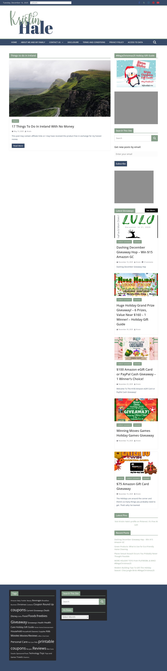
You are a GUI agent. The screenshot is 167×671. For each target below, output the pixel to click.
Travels (15, 121)
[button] (62, 42)
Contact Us (55, 42)
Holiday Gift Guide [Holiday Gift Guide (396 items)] (25, 627)
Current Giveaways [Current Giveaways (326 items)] (34, 610)
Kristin (29, 131)
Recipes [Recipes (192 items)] (29, 649)
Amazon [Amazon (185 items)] (14, 600)
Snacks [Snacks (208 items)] (13, 653)
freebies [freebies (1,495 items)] (42, 616)
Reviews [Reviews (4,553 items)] (39, 648)
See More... (151, 210)
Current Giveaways (124, 242)
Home (14, 42)
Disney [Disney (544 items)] (14, 616)
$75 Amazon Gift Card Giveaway (133, 486)
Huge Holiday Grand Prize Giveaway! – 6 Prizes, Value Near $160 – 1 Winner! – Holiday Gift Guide (135, 314)
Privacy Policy (116, 42)
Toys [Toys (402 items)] (42, 653)
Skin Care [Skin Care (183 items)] (50, 649)
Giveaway (137, 242)
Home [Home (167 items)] (36, 627)
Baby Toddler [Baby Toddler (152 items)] (21, 601)
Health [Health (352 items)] (41, 622)
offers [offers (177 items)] (40, 636)
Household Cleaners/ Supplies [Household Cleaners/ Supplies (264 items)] (34, 631)
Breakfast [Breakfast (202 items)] (45, 600)
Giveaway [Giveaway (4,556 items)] (19, 621)
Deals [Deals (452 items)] (46, 610)
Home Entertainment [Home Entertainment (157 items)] (46, 627)
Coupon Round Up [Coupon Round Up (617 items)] (44, 604)
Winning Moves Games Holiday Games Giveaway (135, 432)
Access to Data (135, 42)
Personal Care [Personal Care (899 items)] (19, 642)
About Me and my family (33, 42)
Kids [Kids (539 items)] (48, 631)
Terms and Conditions (94, 42)
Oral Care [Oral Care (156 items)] (45, 636)
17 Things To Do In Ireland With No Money (43, 126)
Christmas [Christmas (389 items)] (21, 604)
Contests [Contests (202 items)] (30, 605)
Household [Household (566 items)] (16, 631)
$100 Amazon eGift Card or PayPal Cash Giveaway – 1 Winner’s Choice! (136, 374)
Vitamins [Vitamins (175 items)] (26, 657)
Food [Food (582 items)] (25, 616)
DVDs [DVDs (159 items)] (20, 616)
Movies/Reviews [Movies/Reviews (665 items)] (28, 635)
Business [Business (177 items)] (14, 605)
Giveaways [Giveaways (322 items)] (32, 622)
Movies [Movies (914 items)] (15, 635)
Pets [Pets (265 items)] (36, 642)
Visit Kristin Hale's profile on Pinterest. (131, 521)
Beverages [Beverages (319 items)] (36, 600)
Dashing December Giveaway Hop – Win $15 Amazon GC (135, 252)
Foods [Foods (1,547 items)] (32, 616)
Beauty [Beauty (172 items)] (29, 601)
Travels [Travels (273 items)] (20, 657)
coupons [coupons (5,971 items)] (18, 609)
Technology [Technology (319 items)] (34, 653)
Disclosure (73, 42)
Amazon (120, 478)
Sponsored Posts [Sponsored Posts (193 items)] (22, 653)
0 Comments (147, 262)
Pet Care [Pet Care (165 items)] (31, 642)
